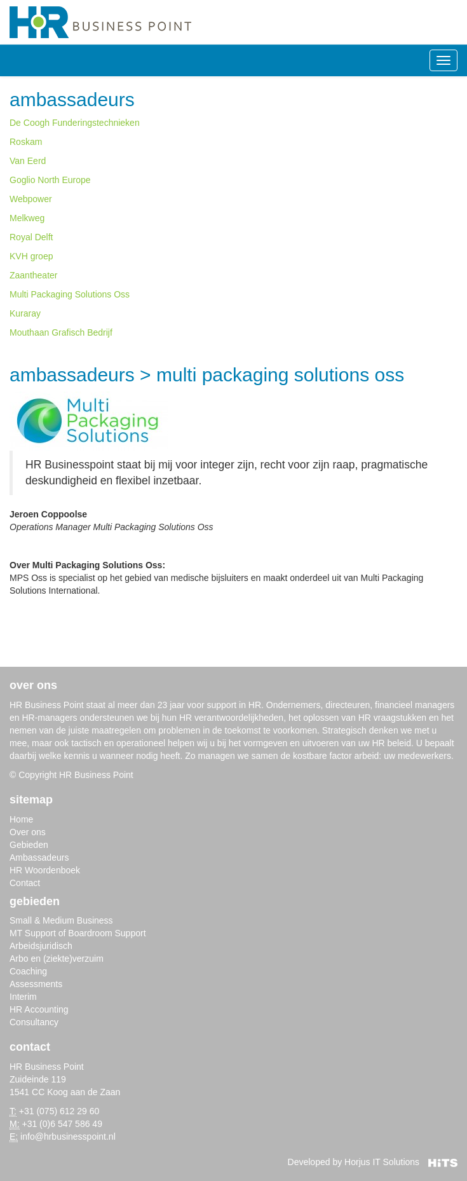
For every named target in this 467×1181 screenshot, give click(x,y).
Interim (23, 997)
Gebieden (29, 845)
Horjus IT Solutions (400, 1162)
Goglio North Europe (50, 180)
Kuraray (25, 313)
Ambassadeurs (72, 99)
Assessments (36, 984)
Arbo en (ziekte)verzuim (57, 958)
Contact (25, 883)
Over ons (28, 832)
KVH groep (31, 256)
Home (21, 819)
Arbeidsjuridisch (41, 946)
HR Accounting (39, 1009)
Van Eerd (28, 161)
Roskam (26, 142)
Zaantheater (34, 275)
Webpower (31, 199)
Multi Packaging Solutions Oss (70, 294)
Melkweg (27, 218)
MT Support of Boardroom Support (78, 933)
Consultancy (34, 1022)
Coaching (28, 971)
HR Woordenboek (45, 870)
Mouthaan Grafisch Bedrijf (61, 332)
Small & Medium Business (61, 920)
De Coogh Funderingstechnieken (75, 123)
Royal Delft (31, 237)
